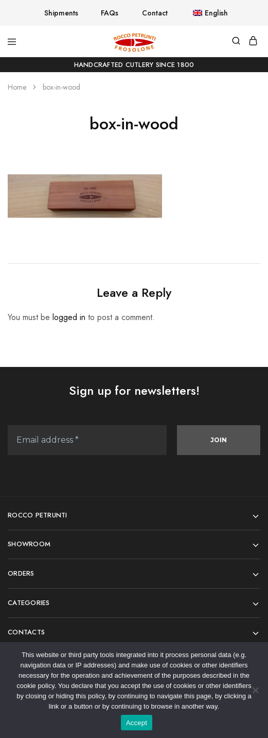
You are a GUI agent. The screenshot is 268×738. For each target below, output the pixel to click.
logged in (68, 317)
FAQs (109, 12)
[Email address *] (87, 440)
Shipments (61, 12)
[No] (255, 690)
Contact (155, 12)
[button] (203, 12)
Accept (136, 723)
